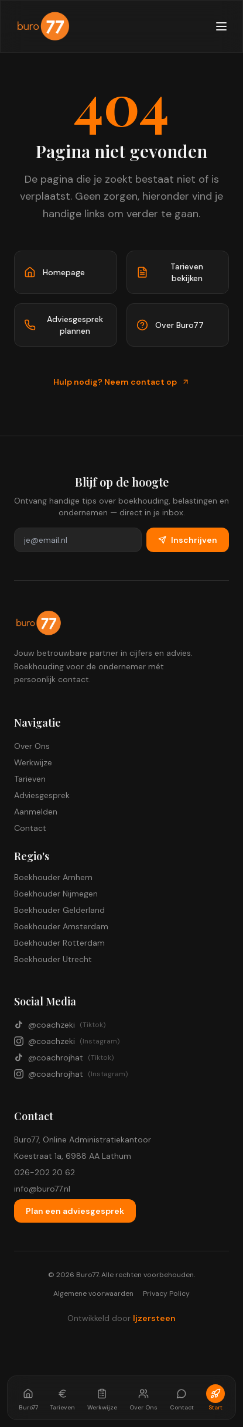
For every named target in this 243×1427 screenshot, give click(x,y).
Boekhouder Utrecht (53, 959)
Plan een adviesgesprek (75, 1211)
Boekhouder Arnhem (53, 877)
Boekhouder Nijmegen (56, 893)
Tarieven (30, 779)
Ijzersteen (154, 1318)
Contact (30, 828)
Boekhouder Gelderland (59, 910)
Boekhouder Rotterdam (59, 942)
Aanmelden (35, 811)
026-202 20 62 (44, 1172)
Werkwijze (33, 762)
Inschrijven (187, 540)
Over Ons (32, 746)
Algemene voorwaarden (93, 1293)
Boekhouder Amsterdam (61, 926)
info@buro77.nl (42, 1188)
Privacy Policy (166, 1293)
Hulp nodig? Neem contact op (121, 382)
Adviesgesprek (42, 795)
